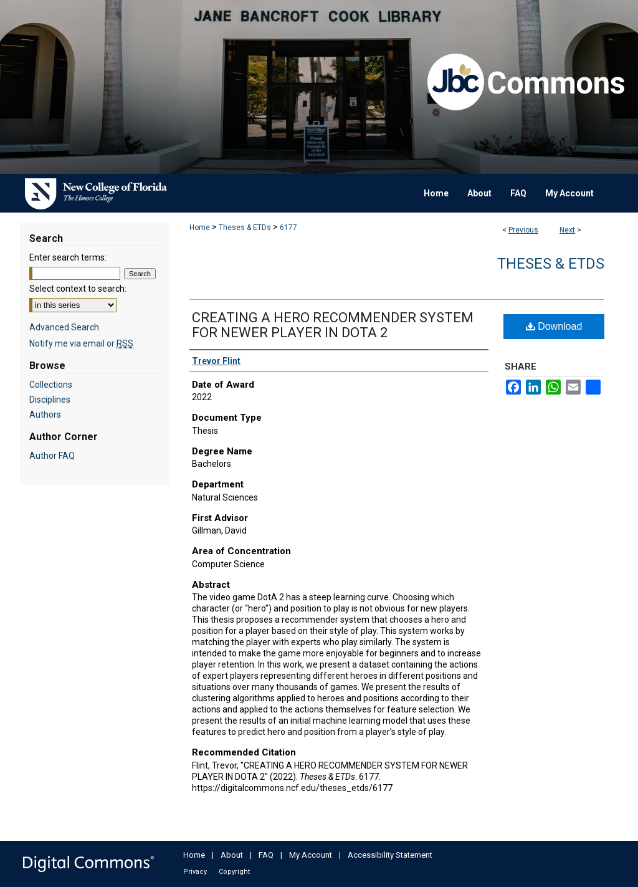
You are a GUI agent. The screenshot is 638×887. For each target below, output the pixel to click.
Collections (50, 385)
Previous (523, 230)
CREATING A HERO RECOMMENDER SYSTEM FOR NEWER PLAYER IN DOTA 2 (333, 325)
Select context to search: (77, 289)
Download (554, 326)
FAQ (266, 855)
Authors (45, 415)
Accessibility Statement (390, 855)
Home (199, 227)
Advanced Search (64, 327)
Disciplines (49, 400)
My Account (310, 855)
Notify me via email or (81, 343)
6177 (288, 227)
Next (567, 230)
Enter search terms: (68, 257)
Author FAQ (52, 456)
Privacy (195, 872)
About (232, 855)
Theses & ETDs (245, 227)
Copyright (234, 872)
